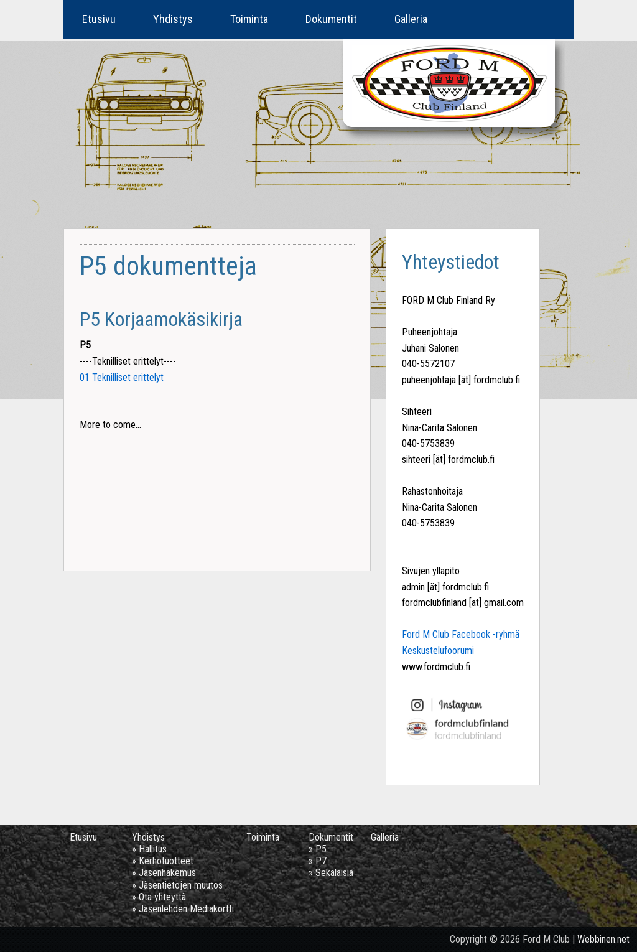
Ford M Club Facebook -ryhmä (460, 634)
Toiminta (249, 19)
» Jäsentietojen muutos (177, 885)
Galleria (410, 19)
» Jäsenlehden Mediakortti (183, 909)
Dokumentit (331, 19)
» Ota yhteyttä (159, 897)
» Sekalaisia (331, 873)
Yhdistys (173, 19)
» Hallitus (149, 849)
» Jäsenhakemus (164, 873)
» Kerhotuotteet (162, 861)
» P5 (318, 849)
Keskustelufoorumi (438, 650)
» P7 (318, 861)
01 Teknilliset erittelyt (122, 377)
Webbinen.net (603, 939)
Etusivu (99, 19)
